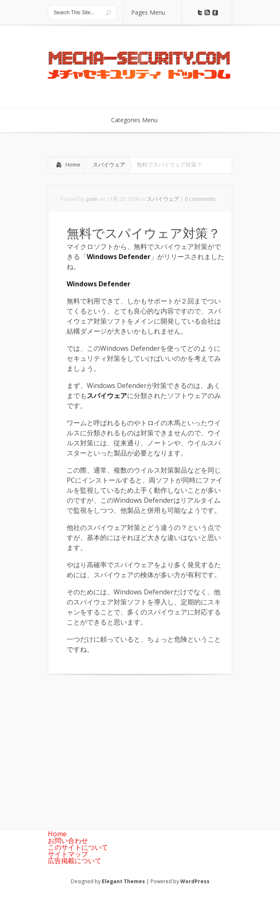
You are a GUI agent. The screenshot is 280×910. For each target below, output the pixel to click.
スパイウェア (109, 164)
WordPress (195, 881)
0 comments (200, 199)
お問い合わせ (68, 840)
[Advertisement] (118, 745)
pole (92, 199)
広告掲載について (74, 860)
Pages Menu (153, 12)
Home (72, 164)
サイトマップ (68, 854)
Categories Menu (140, 120)
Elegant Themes (123, 881)
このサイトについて (78, 847)
